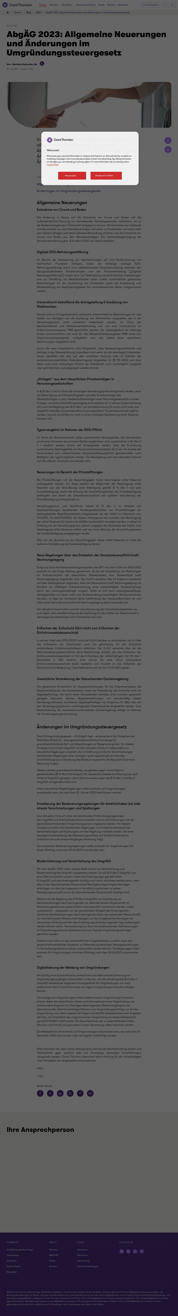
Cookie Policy (53, 164)
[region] (90, 158)
